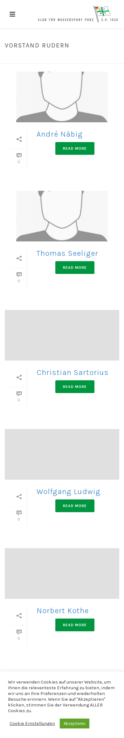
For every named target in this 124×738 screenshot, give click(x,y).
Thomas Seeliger (67, 253)
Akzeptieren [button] (75, 723)
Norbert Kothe (63, 610)
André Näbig (60, 134)
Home (42, 59)
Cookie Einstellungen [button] (32, 723)
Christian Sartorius (73, 372)
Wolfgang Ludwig (68, 491)
